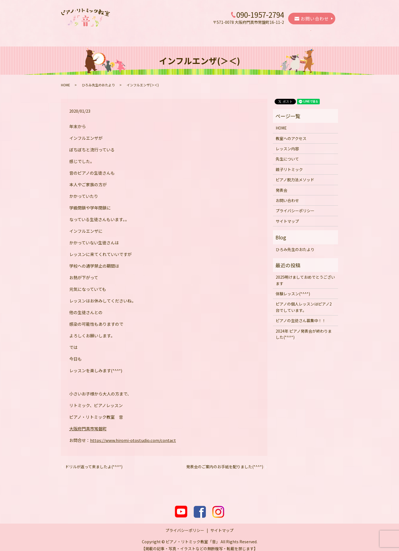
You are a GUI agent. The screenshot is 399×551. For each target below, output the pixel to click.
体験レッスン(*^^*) (293, 288)
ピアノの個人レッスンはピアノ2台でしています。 (304, 301)
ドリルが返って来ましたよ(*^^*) (93, 461)
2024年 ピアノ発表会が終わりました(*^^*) (304, 329)
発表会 (297, 34)
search (317, 34)
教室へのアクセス (117, 34)
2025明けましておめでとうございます (305, 275)
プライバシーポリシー (295, 205)
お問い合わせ (312, 18)
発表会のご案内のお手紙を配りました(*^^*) (224, 461)
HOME (86, 34)
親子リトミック (220, 34)
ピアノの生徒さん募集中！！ (301, 315)
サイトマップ (287, 216)
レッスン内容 (153, 34)
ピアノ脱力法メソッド (262, 34)
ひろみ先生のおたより (98, 79)
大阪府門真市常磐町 (88, 423)
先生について (186, 34)
